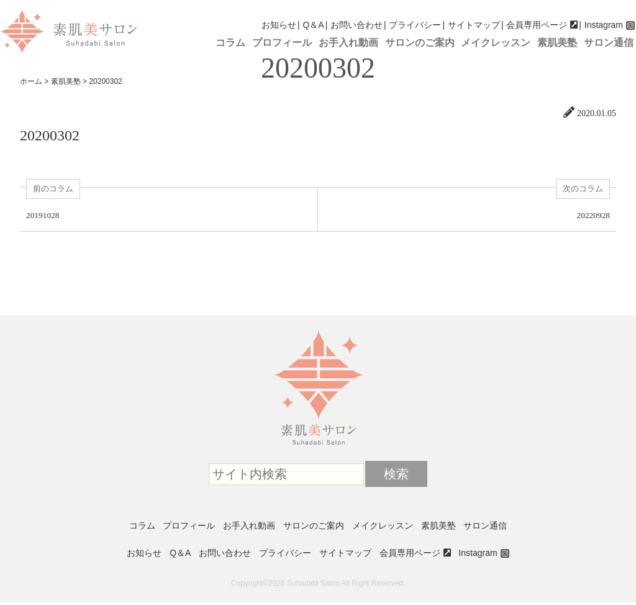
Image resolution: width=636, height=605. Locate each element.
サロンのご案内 (420, 42)
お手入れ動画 (348, 42)
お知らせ (278, 25)
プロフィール (282, 42)
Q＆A (313, 25)
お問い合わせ (356, 25)
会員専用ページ (536, 25)
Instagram (603, 25)
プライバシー (415, 25)
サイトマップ (474, 25)
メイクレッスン (495, 42)
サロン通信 (609, 42)
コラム (230, 42)
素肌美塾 (557, 42)
